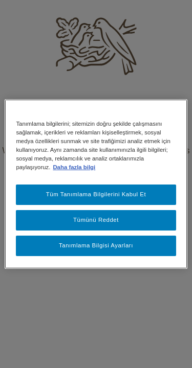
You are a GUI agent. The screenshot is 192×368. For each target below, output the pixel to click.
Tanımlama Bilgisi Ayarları (96, 245)
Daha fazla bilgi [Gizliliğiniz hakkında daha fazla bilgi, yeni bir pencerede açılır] (74, 167)
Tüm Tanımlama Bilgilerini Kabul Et (96, 194)
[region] (96, 184)
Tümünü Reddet (96, 220)
